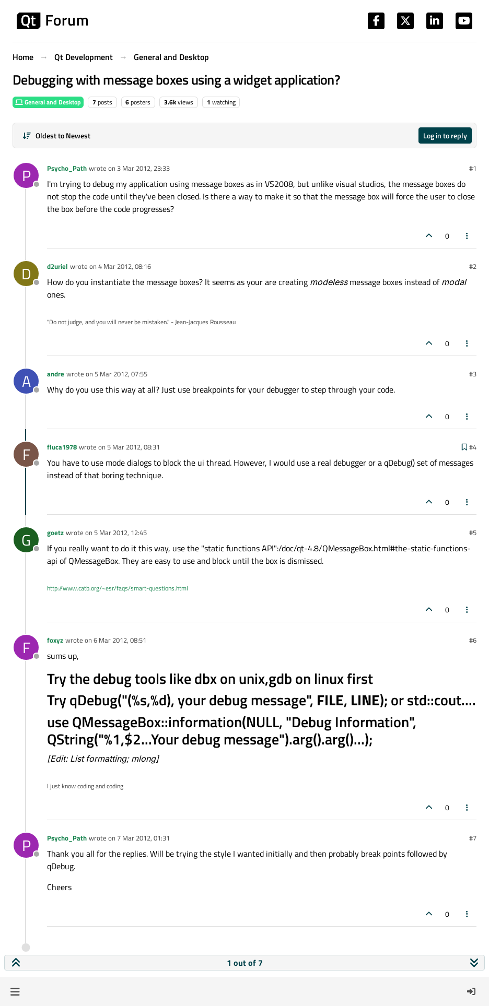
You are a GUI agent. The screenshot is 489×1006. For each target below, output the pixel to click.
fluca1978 (62, 447)
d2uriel (57, 266)
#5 (472, 532)
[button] (15, 991)
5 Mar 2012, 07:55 (121, 374)
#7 (472, 838)
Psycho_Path (67, 168)
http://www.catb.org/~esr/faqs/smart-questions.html (117, 588)
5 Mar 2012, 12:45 (120, 532)
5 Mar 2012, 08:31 (133, 447)
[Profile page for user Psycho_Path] (26, 175)
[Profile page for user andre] (26, 381)
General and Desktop (48, 102)
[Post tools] (467, 236)
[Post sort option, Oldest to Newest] (56, 135)
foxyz (55, 640)
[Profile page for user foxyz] (26, 647)
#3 (472, 374)
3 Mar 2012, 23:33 (143, 168)
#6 (472, 640)
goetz (55, 532)
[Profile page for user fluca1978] (26, 454)
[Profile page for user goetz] (26, 539)
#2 (472, 266)
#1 (472, 168)
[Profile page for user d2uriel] (26, 273)
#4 (472, 447)
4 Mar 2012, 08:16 (124, 266)
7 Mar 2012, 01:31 (143, 838)
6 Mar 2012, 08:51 (120, 640)
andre (55, 374)
